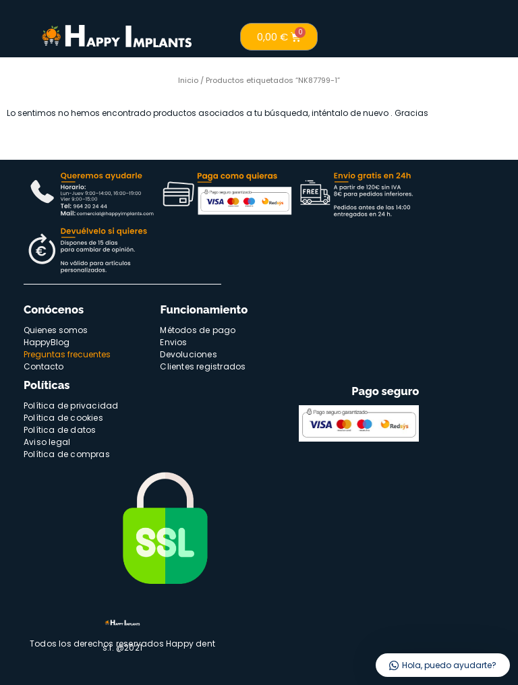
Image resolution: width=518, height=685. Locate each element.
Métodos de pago (197, 330)
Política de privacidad (71, 405)
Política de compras (67, 454)
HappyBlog (46, 342)
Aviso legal (47, 442)
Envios (173, 342)
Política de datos (60, 430)
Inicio (188, 80)
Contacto (43, 366)
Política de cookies (63, 417)
